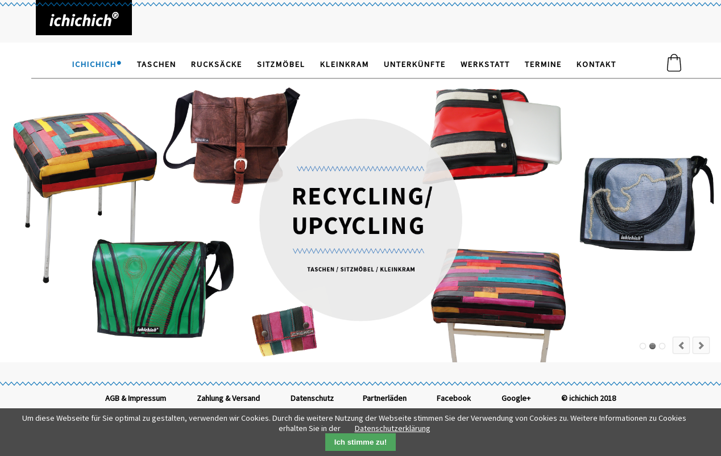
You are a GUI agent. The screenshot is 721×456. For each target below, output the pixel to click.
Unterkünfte (415, 64)
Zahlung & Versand (228, 398)
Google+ (516, 398)
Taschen (156, 64)
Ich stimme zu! (360, 442)
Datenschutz (312, 398)
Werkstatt (485, 64)
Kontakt (596, 64)
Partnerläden (385, 398)
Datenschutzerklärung (392, 428)
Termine (543, 64)
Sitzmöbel (281, 64)
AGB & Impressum (135, 398)
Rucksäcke (216, 64)
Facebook (454, 398)
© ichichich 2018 (588, 398)
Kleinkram (344, 64)
